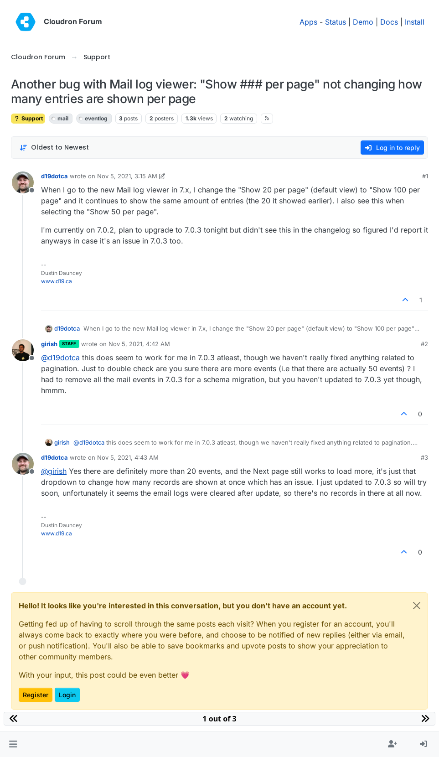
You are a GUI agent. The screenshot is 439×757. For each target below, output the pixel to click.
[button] (13, 744)
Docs (389, 21)
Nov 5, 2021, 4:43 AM (128, 457)
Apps (308, 21)
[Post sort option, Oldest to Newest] (54, 147)
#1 (425, 176)
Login (67, 695)
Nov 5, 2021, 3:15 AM (127, 176)
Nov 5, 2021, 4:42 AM (139, 343)
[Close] (417, 605)
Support (28, 118)
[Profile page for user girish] (23, 350)
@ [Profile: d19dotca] (60, 357)
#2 (424, 343)
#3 (424, 457)
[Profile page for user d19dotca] (23, 182)
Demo (363, 21)
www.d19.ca (56, 281)
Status (335, 21)
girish (49, 343)
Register (35, 695)
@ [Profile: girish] (54, 471)
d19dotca (54, 176)
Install (414, 21)
